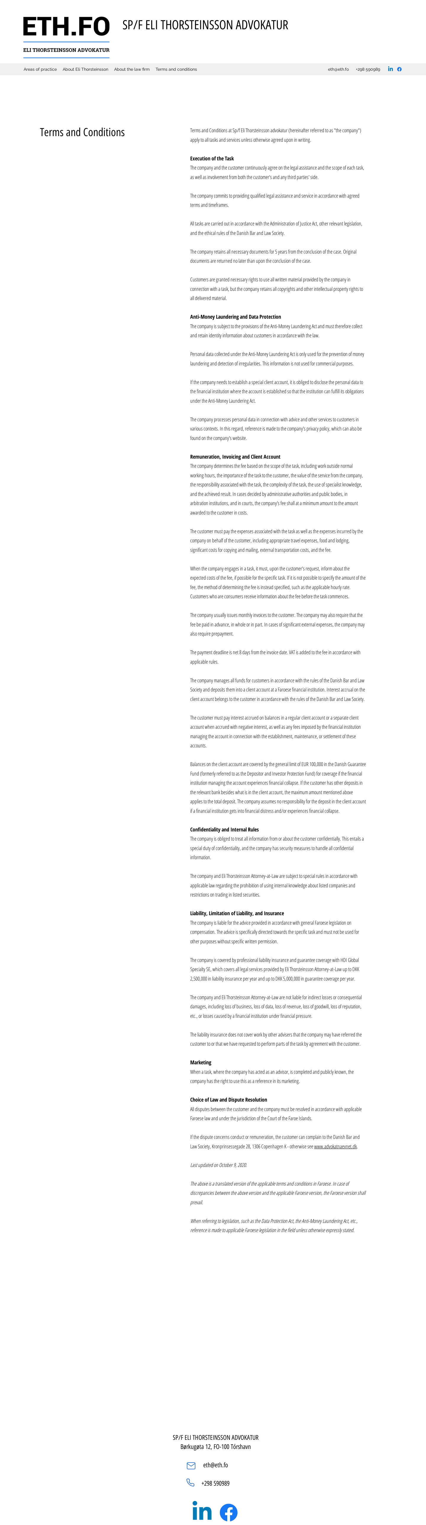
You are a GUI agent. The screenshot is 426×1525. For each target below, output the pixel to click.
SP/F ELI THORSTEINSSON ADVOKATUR (205, 25)
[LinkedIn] (390, 69)
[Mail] (191, 1466)
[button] (132, 69)
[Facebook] (399, 69)
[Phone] (190, 1482)
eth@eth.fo (338, 69)
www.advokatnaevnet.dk (335, 1146)
